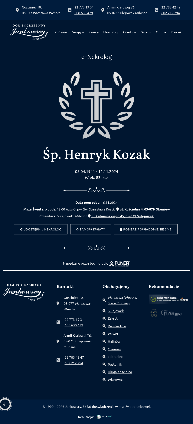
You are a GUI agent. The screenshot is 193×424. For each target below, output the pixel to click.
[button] (10, 400)
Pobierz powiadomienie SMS (146, 229)
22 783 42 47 (171, 7)
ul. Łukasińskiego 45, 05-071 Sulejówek (121, 216)
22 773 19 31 (84, 7)
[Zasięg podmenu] (83, 32)
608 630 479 (83, 13)
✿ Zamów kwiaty (90, 229)
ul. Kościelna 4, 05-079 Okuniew (143, 209)
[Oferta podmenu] (135, 32)
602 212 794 (170, 13)
